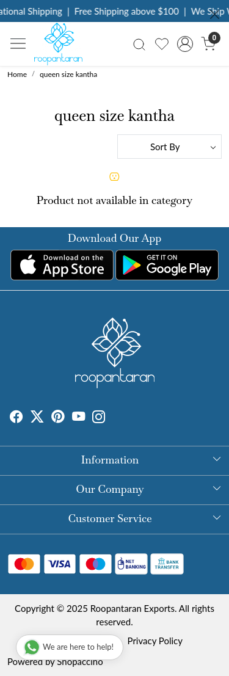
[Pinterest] (58, 418)
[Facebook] (16, 418)
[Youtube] (79, 418)
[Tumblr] (113, 418)
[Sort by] (169, 146)
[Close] (214, 14)
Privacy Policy (155, 640)
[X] (37, 418)
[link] (139, 43)
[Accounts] (185, 44)
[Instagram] (99, 418)
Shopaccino (80, 661)
